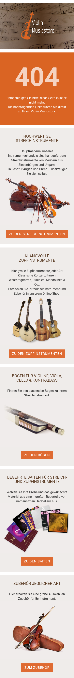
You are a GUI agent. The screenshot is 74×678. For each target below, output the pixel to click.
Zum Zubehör (37, 668)
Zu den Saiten (37, 561)
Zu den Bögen (37, 455)
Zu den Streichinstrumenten (37, 234)
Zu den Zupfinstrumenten (37, 354)
